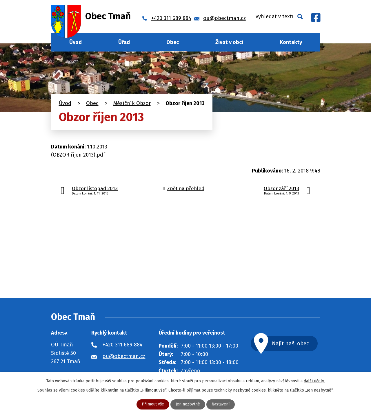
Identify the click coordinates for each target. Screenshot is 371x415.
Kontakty (291, 42)
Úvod (75, 42)
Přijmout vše (152, 404)
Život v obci (229, 42)
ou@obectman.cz (124, 356)
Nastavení (221, 404)
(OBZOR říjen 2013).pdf (78, 155)
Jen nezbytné (188, 404)
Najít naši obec (292, 343)
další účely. (314, 381)
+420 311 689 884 (123, 344)
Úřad (124, 42)
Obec (172, 42)
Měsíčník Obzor (132, 103)
